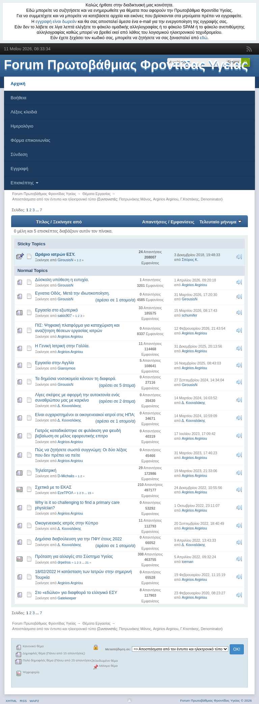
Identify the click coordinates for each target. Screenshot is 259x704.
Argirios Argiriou (165, 199)
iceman (187, 562)
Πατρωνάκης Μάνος (135, 199)
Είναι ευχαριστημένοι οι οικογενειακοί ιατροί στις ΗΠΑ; (85, 414)
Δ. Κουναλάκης (69, 406)
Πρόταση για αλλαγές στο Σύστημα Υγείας (74, 556)
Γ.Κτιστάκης (189, 199)
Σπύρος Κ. (190, 260)
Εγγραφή (19, 168)
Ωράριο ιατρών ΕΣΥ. (55, 254)
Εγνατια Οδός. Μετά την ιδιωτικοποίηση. (72, 293)
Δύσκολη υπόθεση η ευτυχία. (62, 279)
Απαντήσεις (154, 221)
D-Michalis (66, 476)
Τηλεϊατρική (45, 470)
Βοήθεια (19, 97)
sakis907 (65, 316)
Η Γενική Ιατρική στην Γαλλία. (62, 346)
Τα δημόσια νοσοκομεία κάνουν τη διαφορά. (75, 378)
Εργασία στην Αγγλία (54, 362)
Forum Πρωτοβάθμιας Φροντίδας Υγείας (126, 65)
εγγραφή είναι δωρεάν (56, 21)
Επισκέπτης (24, 182)
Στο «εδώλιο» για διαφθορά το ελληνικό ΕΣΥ (76, 592)
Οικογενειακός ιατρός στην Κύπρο (66, 523)
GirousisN (66, 260)
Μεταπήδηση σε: (118, 649)
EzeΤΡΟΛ (65, 493)
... (38, 210)
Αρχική (18, 83)
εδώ (203, 37)
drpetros (64, 562)
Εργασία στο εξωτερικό (56, 310)
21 (87, 562)
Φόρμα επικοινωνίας (31, 140)
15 (89, 493)
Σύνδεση (19, 154)
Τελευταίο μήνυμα (220, 221)
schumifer (189, 315)
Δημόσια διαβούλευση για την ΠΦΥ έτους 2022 (78, 539)
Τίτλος (42, 221)
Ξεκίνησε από (67, 221)
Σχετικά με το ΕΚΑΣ (53, 487)
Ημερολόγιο (22, 126)
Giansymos (67, 368)
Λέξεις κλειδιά (24, 111)
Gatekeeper (67, 598)
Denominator (211, 199)
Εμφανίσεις (182, 221)
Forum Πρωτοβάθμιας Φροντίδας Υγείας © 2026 (216, 700)
